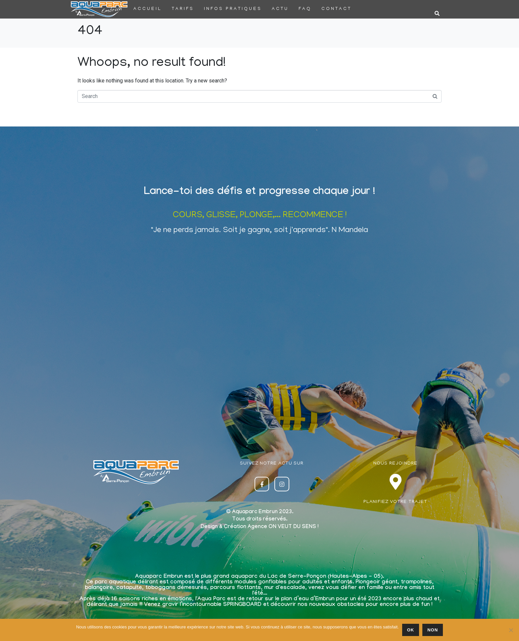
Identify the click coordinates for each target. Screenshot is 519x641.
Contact (336, 9)
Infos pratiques (233, 9)
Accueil (147, 9)
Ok (410, 629)
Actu (280, 9)
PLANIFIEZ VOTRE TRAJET (395, 502)
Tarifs (183, 9)
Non (432, 629)
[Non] (510, 630)
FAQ (305, 9)
